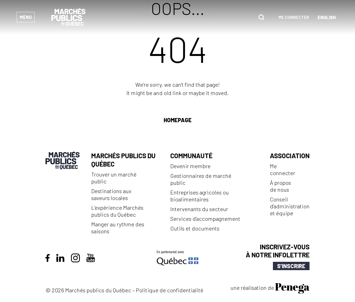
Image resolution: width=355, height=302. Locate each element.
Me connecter (293, 17)
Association (290, 156)
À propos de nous (280, 186)
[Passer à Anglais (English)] (326, 17)
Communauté (191, 156)
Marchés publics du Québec (123, 160)
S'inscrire (291, 266)
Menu (26, 17)
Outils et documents (194, 228)
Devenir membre (190, 166)
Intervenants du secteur (199, 209)
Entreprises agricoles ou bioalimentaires (199, 196)
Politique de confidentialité (169, 290)
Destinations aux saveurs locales (111, 194)
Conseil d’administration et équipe (290, 206)
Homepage (178, 120)
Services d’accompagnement (205, 218)
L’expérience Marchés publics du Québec (117, 211)
